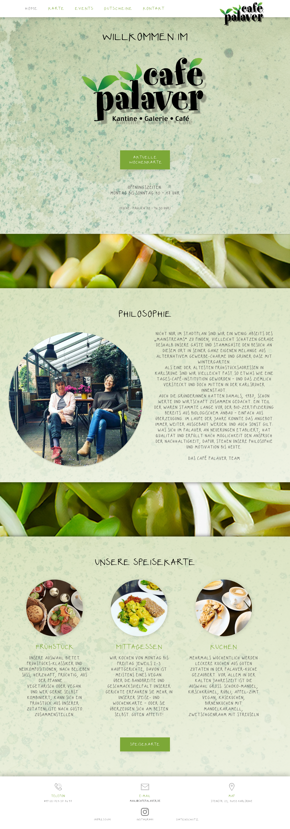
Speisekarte (145, 744)
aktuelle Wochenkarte (145, 160)
